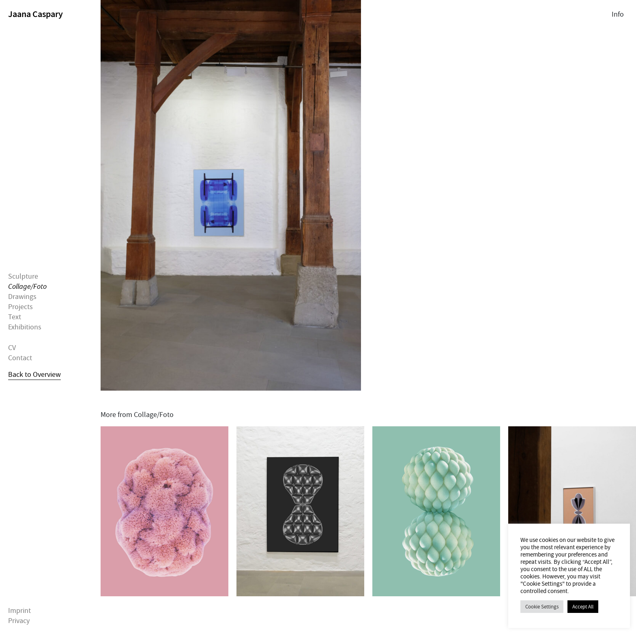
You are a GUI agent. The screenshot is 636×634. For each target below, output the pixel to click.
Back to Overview (34, 374)
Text (14, 317)
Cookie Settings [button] (542, 606)
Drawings (22, 296)
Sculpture (23, 276)
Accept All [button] (582, 606)
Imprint (19, 610)
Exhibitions (24, 327)
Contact (20, 358)
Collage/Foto (27, 286)
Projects (20, 307)
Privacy (19, 620)
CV (12, 347)
